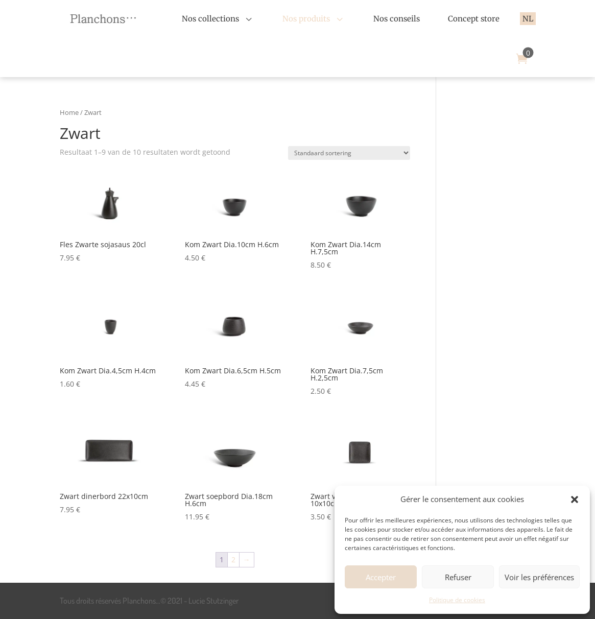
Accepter (381, 577)
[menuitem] (218, 18)
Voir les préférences (539, 577)
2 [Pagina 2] (233, 559)
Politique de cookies (457, 600)
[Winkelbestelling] (349, 153)
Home (69, 112)
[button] (574, 499)
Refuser (458, 577)
